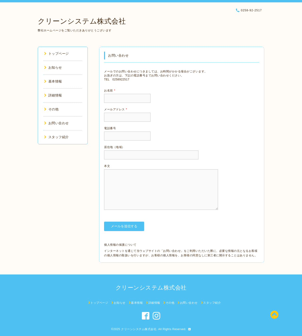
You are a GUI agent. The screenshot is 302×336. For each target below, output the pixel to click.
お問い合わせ (56, 123)
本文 (107, 166)
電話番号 (110, 128)
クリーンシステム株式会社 (82, 21)
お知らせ (53, 67)
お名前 (109, 90)
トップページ (56, 53)
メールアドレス (115, 109)
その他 (51, 109)
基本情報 (53, 81)
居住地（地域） (114, 147)
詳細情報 (53, 95)
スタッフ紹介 (56, 137)
